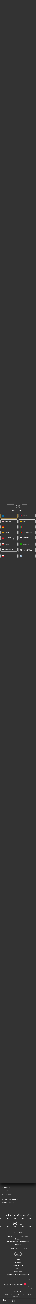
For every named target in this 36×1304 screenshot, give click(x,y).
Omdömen (18, 1265)
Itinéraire (31, 1301)
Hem (18, 1259)
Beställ (4, 1301)
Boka (13, 1301)
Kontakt (18, 1271)
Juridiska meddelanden (18, 1274)
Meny (18, 1268)
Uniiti (19, 1291)
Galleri (18, 1262)
